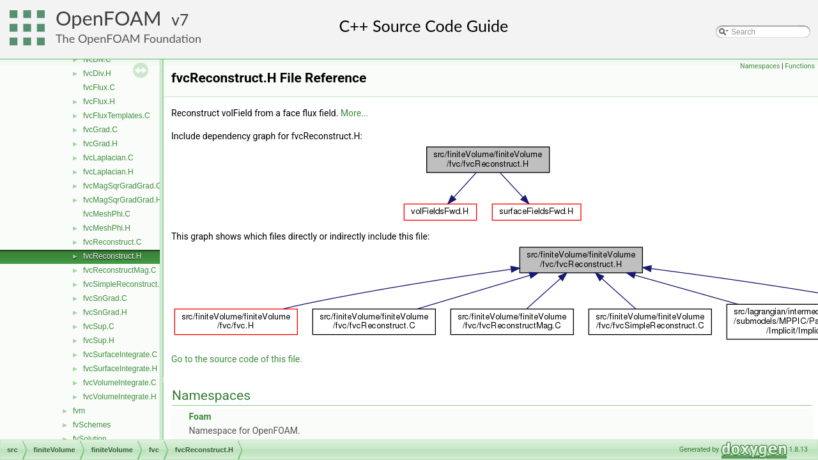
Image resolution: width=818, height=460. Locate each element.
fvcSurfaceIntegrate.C (120, 354)
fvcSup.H (98, 340)
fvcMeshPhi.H (106, 228)
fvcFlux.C (99, 87)
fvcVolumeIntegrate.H (120, 396)
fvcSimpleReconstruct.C (124, 284)
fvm (79, 410)
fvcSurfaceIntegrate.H (120, 368)
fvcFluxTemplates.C (116, 115)
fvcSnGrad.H (105, 312)
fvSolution (90, 438)
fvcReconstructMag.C (120, 270)
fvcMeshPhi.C (106, 214)
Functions (800, 66)
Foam (200, 416)
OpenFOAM (109, 18)
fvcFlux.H (99, 101)
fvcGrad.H (100, 143)
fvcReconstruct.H (112, 256)
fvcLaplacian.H (108, 171)
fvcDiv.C (97, 59)
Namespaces (760, 66)
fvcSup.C (98, 326)
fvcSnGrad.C (105, 298)
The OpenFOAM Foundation (128, 38)
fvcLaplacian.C (108, 157)
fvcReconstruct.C (112, 242)
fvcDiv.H (97, 73)
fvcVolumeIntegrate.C (120, 382)
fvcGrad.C (100, 129)
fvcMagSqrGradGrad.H (122, 199)
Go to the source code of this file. (236, 359)
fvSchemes (92, 424)
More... (354, 113)
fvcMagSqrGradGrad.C (122, 185)
